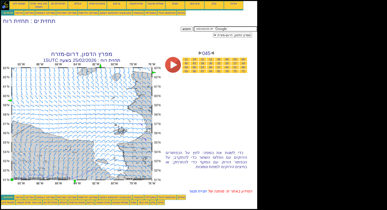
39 (202, 63)
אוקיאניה (138, 12)
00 (243, 59)
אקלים (77, 3)
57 (218, 67)
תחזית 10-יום (58, 3)
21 (186, 59)
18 (194, 59)
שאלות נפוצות (156, 3)
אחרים (181, 12)
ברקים (116, 3)
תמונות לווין (19, 3)
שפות (175, 3)
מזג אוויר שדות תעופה (38, 5)
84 (210, 71)
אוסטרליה (150, 12)
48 (243, 67)
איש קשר (195, 3)
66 (194, 67)
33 (218, 63)
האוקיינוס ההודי (167, 12)
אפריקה (29, 12)
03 (235, 59)
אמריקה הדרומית (88, 12)
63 (202, 67)
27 (235, 63)
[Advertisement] (91, 37)
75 (235, 71)
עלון (214, 3)
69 (186, 67)
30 (227, 63)
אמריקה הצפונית (45, 12)
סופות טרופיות (97, 3)
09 (218, 59)
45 (186, 63)
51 (235, 67)
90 (194, 71)
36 (210, 63)
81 (218, 71)
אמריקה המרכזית (67, 12)
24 (243, 63)
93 (186, 71)
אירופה (19, 12)
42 (194, 63)
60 (210, 67)
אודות (234, 3)
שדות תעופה (136, 3)
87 (202, 71)
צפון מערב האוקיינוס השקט (115, 12)
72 (243, 71)
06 (227, 59)
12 (210, 59)
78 (227, 71)
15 (202, 59)
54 (227, 67)
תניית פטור (198, 191)
